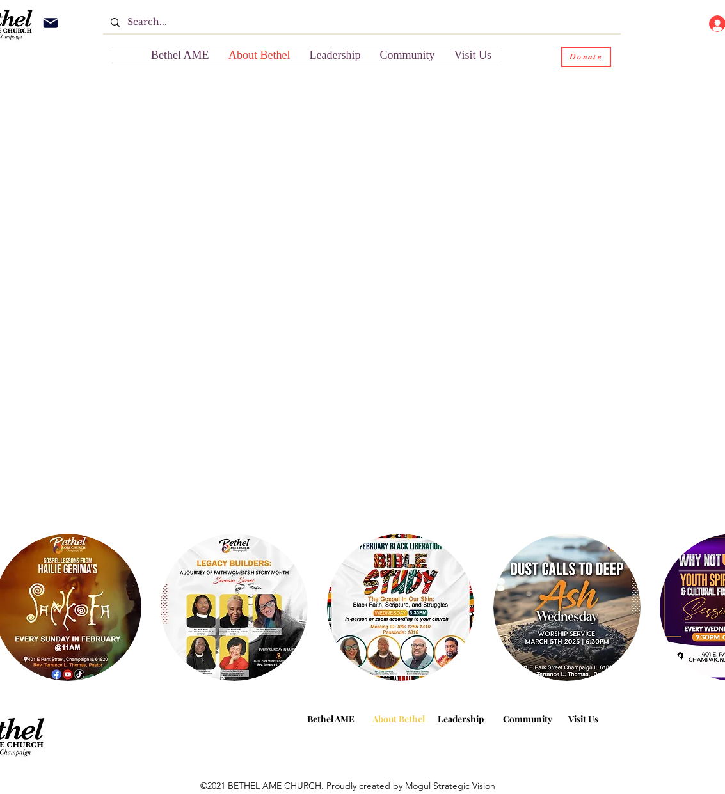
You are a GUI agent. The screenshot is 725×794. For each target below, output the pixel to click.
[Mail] (50, 23)
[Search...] (360, 22)
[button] (407, 55)
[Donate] (586, 57)
